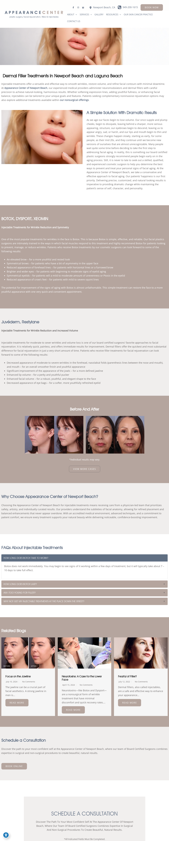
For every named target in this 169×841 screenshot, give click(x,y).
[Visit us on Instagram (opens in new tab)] (78, 7)
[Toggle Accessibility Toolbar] (6, 835)
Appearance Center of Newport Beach (25, 88)
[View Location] (90, 7)
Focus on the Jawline (18, 676)
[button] (152, 7)
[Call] (128, 7)
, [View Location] (104, 7)
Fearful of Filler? (127, 676)
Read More (17, 702)
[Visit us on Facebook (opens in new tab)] (73, 7)
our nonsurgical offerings (74, 100)
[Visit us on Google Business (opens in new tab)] (83, 7)
